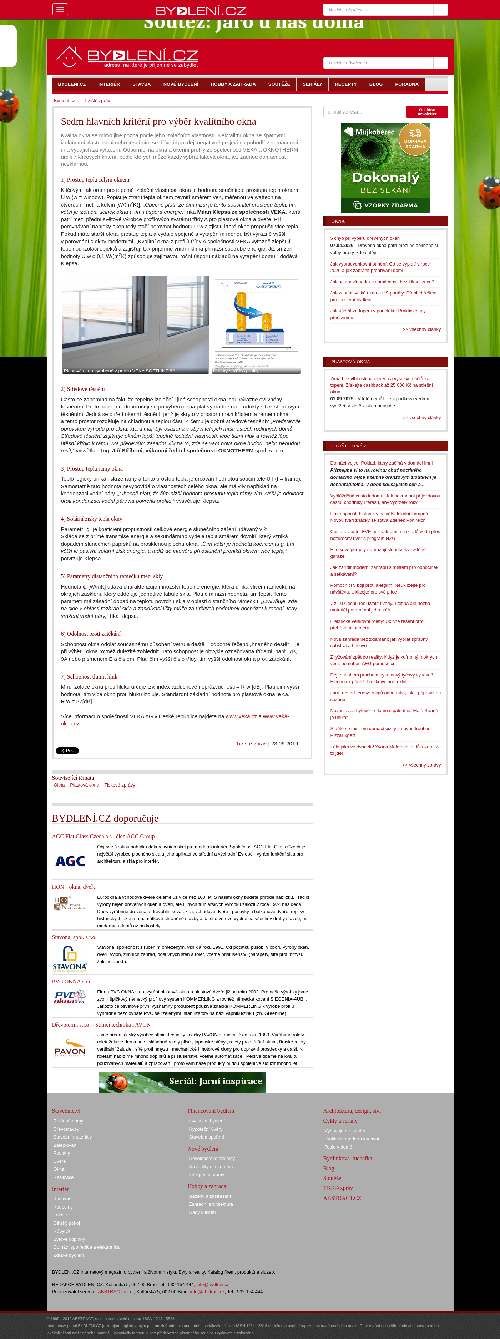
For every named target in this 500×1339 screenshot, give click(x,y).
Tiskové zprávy (120, 785)
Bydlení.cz (64, 100)
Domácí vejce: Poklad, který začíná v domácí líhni (381, 463)
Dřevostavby (66, 1129)
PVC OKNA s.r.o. (72, 981)
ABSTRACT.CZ (342, 1198)
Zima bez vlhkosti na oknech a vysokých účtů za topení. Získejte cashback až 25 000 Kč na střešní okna (381, 385)
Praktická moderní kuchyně (353, 1138)
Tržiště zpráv (251, 743)
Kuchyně (63, 1198)
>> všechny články (422, 329)
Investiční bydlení (207, 1121)
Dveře (60, 1161)
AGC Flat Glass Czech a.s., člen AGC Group (103, 836)
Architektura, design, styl (352, 1111)
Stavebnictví (66, 1111)
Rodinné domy (69, 1121)
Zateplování (66, 1145)
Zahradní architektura (211, 1204)
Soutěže (332, 1178)
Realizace (64, 1177)
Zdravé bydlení (69, 1255)
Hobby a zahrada (207, 1186)
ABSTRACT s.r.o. (116, 1291)
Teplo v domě (338, 1147)
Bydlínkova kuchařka (347, 1158)
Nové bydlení (203, 1149)
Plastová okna (84, 785)
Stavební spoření (206, 1137)
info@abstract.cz (207, 1291)
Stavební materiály (73, 1137)
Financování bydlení (211, 1111)
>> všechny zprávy (421, 765)
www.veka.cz (241, 716)
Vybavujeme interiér (345, 1131)
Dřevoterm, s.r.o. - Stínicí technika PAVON (101, 1025)
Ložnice (62, 1215)
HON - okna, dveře (74, 887)
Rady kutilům (202, 1212)
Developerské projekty (212, 1158)
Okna (59, 785)
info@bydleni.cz (212, 1284)
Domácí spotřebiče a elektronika (87, 1247)
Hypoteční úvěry (206, 1129)
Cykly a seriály (340, 1121)
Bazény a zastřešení (210, 1196)
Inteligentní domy (206, 1174)
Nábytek (62, 1231)
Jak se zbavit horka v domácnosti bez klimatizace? (382, 281)
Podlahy (62, 1153)
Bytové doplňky (69, 1239)
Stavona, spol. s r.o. (74, 937)
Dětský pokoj (67, 1223)
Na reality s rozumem (211, 1166)
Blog (328, 1168)
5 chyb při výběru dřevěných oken (365, 238)
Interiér (60, 1189)
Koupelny (63, 1207)
